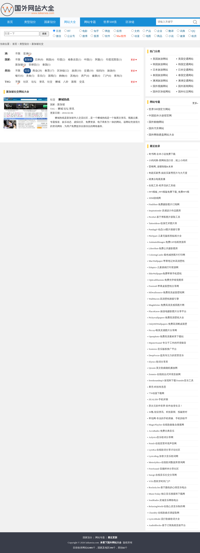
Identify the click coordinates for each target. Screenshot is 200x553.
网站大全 (70, 21)
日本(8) (39, 59)
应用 (119, 31)
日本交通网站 (185, 69)
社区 (25, 81)
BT (69, 31)
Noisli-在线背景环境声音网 (163, 443)
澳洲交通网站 (185, 80)
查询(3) (118, 75)
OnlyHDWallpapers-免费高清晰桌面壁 (168, 324)
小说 (171, 36)
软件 (107, 36)
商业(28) (37, 70)
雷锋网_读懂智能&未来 (161, 166)
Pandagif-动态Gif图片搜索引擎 (164, 229)
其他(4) (74, 75)
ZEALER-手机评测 (158, 399)
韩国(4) (50, 59)
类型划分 (30, 21)
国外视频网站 (160, 86)
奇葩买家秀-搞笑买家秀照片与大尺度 (168, 173)
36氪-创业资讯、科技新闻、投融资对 (168, 412)
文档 (136, 31)
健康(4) (96, 75)
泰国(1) (46, 64)
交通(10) (88, 70)
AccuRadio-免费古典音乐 (161, 430)
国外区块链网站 (162, 91)
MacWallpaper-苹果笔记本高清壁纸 (167, 261)
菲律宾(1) (34, 64)
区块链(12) (63, 70)
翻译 (171, 31)
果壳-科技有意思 (157, 386)
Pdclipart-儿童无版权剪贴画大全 (165, 235)
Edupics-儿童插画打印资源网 (163, 267)
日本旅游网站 (160, 69)
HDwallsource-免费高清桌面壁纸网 (166, 292)
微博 (84, 36)
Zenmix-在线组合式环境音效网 (165, 374)
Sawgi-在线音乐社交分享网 (163, 475)
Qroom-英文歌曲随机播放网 (163, 368)
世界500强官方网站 (159, 109)
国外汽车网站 (156, 128)
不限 (17, 53)
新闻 (73, 81)
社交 (27, 70)
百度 (58, 31)
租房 (194, 36)
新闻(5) (52, 75)
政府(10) (76, 70)
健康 (182, 36)
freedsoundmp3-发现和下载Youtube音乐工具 (171, 380)
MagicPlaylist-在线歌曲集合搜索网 (166, 424)
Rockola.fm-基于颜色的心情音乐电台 (168, 487)
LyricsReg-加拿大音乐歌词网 (163, 456)
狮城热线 (63, 99)
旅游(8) (111, 70)
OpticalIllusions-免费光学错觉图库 (166, 280)
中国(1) (88, 59)
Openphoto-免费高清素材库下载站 (166, 336)
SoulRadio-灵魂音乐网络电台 (163, 500)
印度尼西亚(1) (114, 59)
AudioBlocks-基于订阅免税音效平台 (167, 525)
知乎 (96, 31)
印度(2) (61, 59)
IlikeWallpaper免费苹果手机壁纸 (165, 273)
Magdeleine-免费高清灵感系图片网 (166, 305)
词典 (182, 31)
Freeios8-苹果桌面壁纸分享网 (164, 286)
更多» (195, 103)
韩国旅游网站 (160, 64)
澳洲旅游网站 (160, 80)
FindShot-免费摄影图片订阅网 (164, 204)
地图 (148, 36)
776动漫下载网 (156, 393)
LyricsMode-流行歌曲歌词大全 (164, 519)
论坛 (33, 81)
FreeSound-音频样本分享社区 (164, 468)
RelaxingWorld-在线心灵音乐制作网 (167, 506)
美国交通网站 (185, 58)
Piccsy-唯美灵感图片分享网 (163, 330)
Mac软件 (121, 36)
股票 (96, 36)
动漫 (136, 36)
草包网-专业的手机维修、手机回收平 (168, 418)
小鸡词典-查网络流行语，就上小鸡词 (168, 160)
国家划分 (50, 21)
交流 (81, 81)
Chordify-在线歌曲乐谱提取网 (164, 512)
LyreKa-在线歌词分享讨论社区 (164, 449)
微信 (58, 36)
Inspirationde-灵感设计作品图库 (165, 210)
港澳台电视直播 (157, 179)
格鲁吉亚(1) (74, 59)
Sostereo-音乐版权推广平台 (163, 349)
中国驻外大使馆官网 (160, 115)
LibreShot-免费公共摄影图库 (163, 248)
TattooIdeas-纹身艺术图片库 (163, 223)
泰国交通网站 (185, 75)
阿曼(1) (99, 59)
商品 (159, 36)
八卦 (65, 81)
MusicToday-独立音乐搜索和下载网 (167, 493)
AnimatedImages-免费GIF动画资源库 (167, 242)
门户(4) (107, 75)
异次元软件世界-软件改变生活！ (166, 405)
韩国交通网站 (185, 64)
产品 (148, 31)
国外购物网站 (156, 122)
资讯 (41, 81)
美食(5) (30, 75)
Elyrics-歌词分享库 (158, 361)
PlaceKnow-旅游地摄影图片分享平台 (167, 311)
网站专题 (90, 21)
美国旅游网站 (160, 58)
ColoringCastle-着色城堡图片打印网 (167, 254)
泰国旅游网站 (160, 75)
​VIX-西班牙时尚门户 (159, 481)
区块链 (130, 21)
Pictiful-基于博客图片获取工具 (164, 217)
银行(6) (19, 75)
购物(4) (63, 75)
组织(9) (100, 70)
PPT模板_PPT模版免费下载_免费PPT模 (169, 191)
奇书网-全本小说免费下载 (162, 154)
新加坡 (28, 59)
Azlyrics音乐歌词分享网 (161, 437)
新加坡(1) (20, 64)
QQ (193, 31)
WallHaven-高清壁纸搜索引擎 (164, 298)
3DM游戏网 (155, 198)
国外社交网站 (185, 91)
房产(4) (85, 75)
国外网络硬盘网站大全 (161, 134)
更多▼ (134, 59)
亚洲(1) (27, 53)
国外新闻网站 (185, 86)
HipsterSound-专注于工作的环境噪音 (167, 342)
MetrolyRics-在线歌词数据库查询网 (167, 462)
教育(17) (49, 70)
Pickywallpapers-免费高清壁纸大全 (166, 317)
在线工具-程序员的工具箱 (162, 185)
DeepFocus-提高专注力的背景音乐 (166, 355)
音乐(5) (41, 75)
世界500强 (110, 21)
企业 (159, 31)
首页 (10, 21)
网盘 (107, 31)
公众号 (71, 36)
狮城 (57, 81)
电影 (84, 31)
